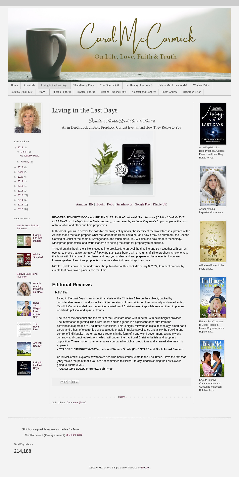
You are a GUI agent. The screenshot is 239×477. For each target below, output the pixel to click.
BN (91, 204)
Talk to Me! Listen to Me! (172, 85)
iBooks (100, 204)
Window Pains (201, 85)
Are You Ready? (37, 344)
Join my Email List (21, 91)
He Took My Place (29, 155)
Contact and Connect (144, 91)
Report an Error (192, 91)
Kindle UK (160, 204)
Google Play (143, 204)
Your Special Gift (110, 85)
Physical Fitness (86, 91)
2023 (21, 147)
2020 (21, 176)
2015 (21, 195)
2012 (21, 209)
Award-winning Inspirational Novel (38, 287)
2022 (21, 167)
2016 (21, 190)
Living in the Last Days (54, 85)
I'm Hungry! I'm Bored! (139, 85)
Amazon (81, 204)
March (24, 151)
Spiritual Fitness (62, 91)
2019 (21, 181)
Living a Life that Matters (37, 238)
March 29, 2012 (74, 435)
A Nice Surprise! (38, 256)
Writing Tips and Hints (113, 91)
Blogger (145, 467)
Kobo (110, 204)
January (25, 161)
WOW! (42, 91)
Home (14, 85)
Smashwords (124, 204)
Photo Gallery (169, 91)
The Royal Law (36, 326)
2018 (21, 186)
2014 (21, 200)
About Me (29, 85)
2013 (21, 204)
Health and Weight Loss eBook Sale (37, 310)
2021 (21, 172)
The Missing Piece (83, 85)
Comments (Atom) (76, 402)
